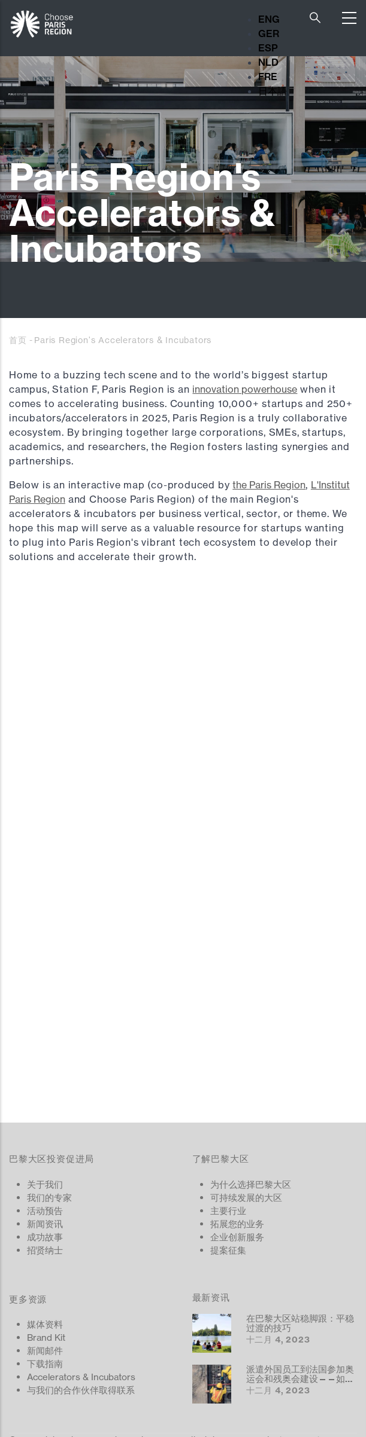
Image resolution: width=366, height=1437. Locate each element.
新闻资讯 (45, 1224)
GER (268, 33)
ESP (268, 48)
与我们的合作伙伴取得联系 (81, 1390)
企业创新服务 (237, 1237)
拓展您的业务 (237, 1224)
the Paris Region (268, 485)
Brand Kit (46, 1337)
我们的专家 (49, 1197)
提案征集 (228, 1250)
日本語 (272, 91)
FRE (267, 76)
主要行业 (228, 1210)
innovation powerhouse (244, 389)
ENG (269, 19)
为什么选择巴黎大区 (250, 1184)
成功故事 (45, 1237)
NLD (268, 62)
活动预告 (45, 1210)
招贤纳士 (45, 1250)
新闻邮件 (45, 1350)
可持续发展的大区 (246, 1197)
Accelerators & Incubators (81, 1377)
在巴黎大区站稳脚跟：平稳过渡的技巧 (300, 1323)
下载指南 (45, 1363)
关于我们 (45, 1184)
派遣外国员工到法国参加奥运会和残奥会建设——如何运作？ (300, 1378)
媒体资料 (45, 1324)
